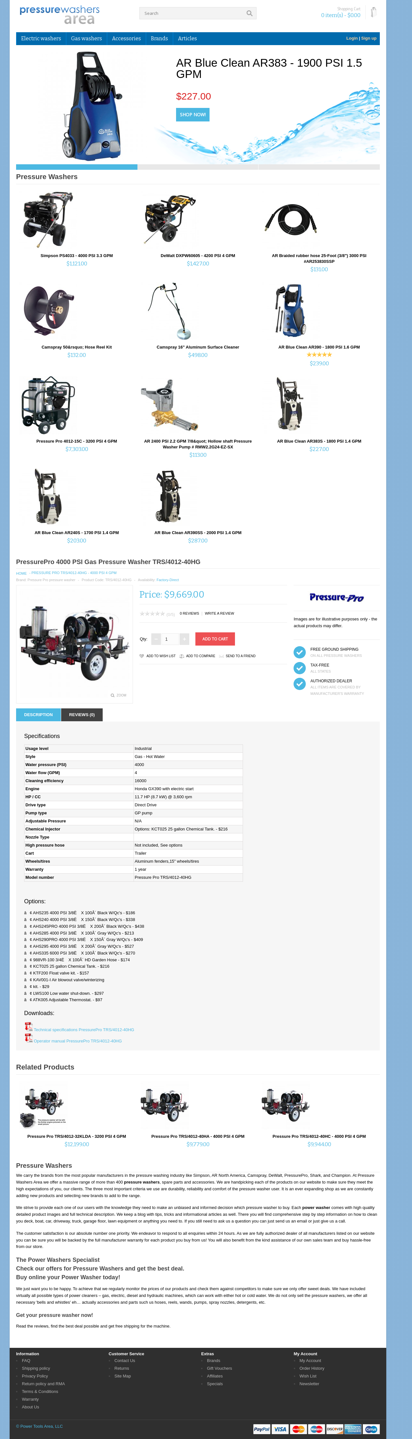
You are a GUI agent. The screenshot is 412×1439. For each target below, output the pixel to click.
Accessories (126, 38)
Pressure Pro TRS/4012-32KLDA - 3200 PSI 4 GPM (76, 1136)
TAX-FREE (319, 665)
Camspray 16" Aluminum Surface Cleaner (198, 347)
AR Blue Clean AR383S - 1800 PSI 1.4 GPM (319, 441)
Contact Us (125, 1360)
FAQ (26, 1360)
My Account (310, 1360)
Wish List (308, 1376)
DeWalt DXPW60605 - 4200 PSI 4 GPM (198, 255)
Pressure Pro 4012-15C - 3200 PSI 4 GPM (76, 441)
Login (352, 38)
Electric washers (41, 38)
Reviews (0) (82, 714)
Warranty (30, 1399)
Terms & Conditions (40, 1391)
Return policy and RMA (43, 1383)
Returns (122, 1368)
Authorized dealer (331, 681)
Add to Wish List (160, 656)
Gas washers (86, 38)
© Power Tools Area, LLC (39, 1426)
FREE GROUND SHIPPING (334, 649)
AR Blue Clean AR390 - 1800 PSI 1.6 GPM (319, 347)
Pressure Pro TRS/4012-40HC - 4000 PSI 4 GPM (319, 1136)
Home (21, 573)
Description (38, 714)
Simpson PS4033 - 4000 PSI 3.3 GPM (77, 255)
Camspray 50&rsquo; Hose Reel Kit (77, 347)
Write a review (219, 613)
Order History (312, 1368)
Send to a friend (241, 656)
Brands (159, 38)
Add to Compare (200, 656)
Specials (215, 1383)
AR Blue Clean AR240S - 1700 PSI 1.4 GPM (76, 532)
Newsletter (309, 1383)
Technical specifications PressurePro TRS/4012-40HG (84, 1029)
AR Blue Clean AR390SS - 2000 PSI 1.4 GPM (197, 532)
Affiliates (215, 1376)
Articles (187, 38)
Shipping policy (36, 1368)
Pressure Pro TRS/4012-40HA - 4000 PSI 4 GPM (197, 1136)
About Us (30, 1407)
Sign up (369, 38)
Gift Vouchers (219, 1368)
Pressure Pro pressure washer (51, 580)
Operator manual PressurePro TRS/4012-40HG (78, 1041)
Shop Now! (193, 114)
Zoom (121, 695)
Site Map (123, 1376)
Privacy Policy (35, 1376)
